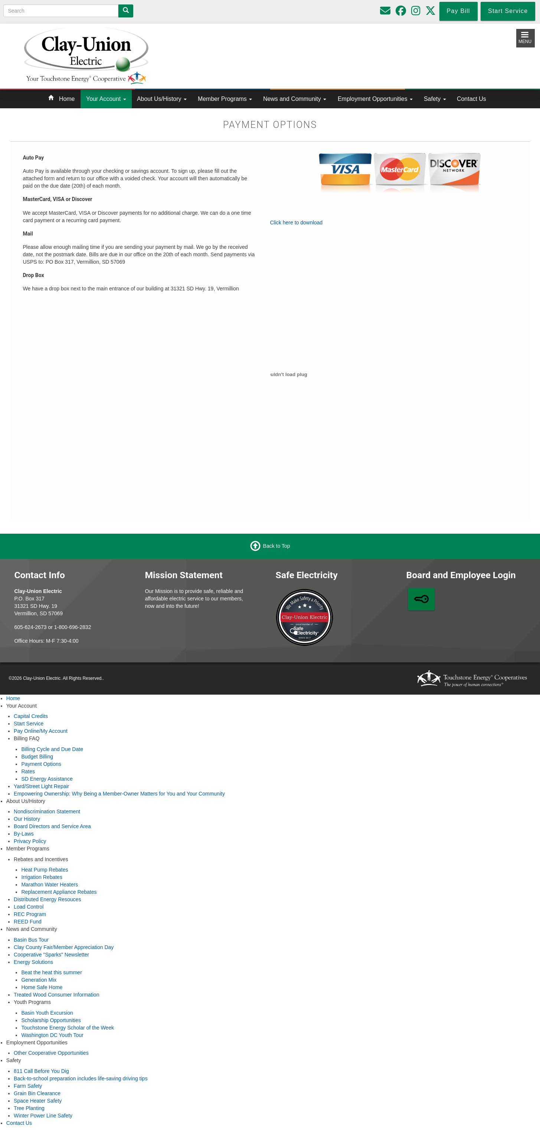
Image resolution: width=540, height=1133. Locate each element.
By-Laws (24, 834)
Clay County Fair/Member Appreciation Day (64, 947)
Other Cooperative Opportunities (51, 1053)
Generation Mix (38, 980)
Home (67, 99)
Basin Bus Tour (31, 940)
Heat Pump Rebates (44, 870)
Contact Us (471, 99)
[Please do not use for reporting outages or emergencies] (385, 13)
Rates (28, 771)
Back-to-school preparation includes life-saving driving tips (80, 1078)
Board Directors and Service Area (52, 826)
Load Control (28, 907)
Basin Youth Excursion (47, 1013)
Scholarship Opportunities (51, 1020)
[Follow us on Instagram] (415, 13)
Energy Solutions (33, 962)
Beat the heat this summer (51, 972)
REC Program (30, 914)
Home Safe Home (41, 987)
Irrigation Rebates (41, 877)
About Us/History (162, 99)
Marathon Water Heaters (49, 884)
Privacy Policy (30, 841)
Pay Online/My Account (41, 731)
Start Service (28, 724)
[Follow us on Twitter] (430, 13)
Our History (27, 819)
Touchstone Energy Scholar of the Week (67, 1028)
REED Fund (28, 922)
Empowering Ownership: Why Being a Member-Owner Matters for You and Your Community (119, 794)
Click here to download (296, 222)
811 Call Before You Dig (41, 1071)
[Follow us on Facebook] (401, 13)
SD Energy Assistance (47, 779)
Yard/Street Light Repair (41, 786)
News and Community (294, 99)
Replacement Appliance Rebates (58, 892)
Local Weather (339, 54)
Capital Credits (31, 716)
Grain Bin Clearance (37, 1093)
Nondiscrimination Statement (47, 811)
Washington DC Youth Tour (52, 1035)
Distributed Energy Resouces (47, 899)
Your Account (106, 99)
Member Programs (225, 99)
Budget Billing (37, 757)
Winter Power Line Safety (43, 1116)
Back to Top (276, 546)
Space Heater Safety (38, 1101)
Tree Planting (29, 1108)
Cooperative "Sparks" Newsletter (51, 955)
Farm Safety (28, 1086)
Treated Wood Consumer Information (56, 995)
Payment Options (41, 764)
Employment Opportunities (375, 99)
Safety (435, 99)
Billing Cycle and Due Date (52, 749)
